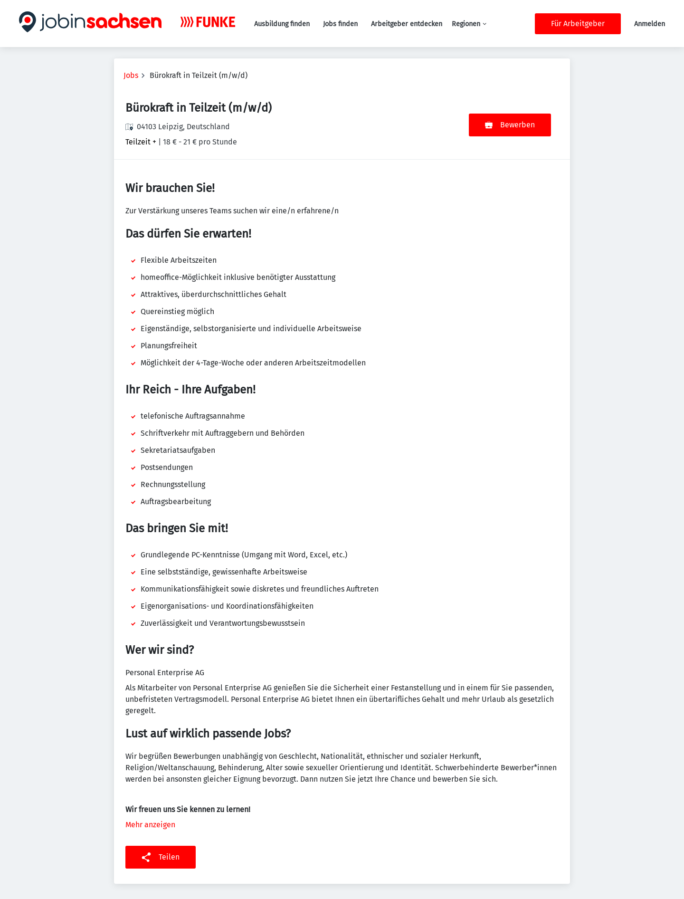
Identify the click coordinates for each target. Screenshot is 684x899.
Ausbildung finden (282, 24)
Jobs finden (340, 24)
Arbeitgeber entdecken (406, 24)
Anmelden (649, 24)
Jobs (131, 75)
